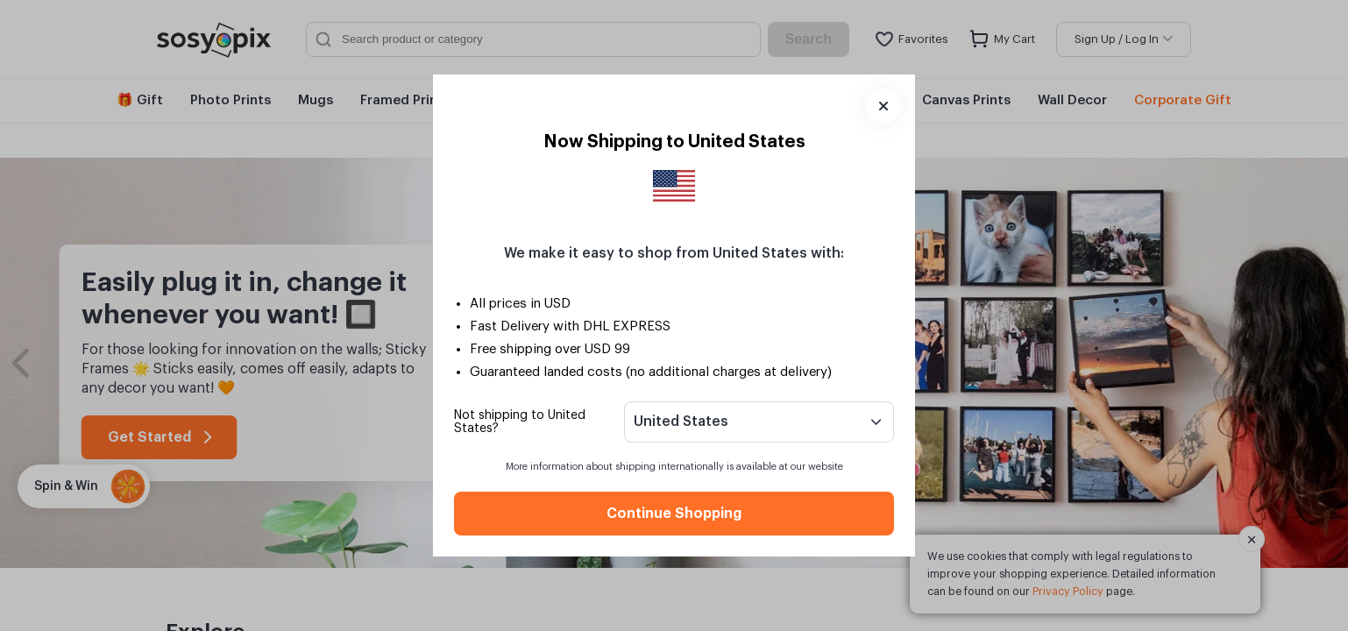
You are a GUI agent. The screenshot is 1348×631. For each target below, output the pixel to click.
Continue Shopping (674, 514)
